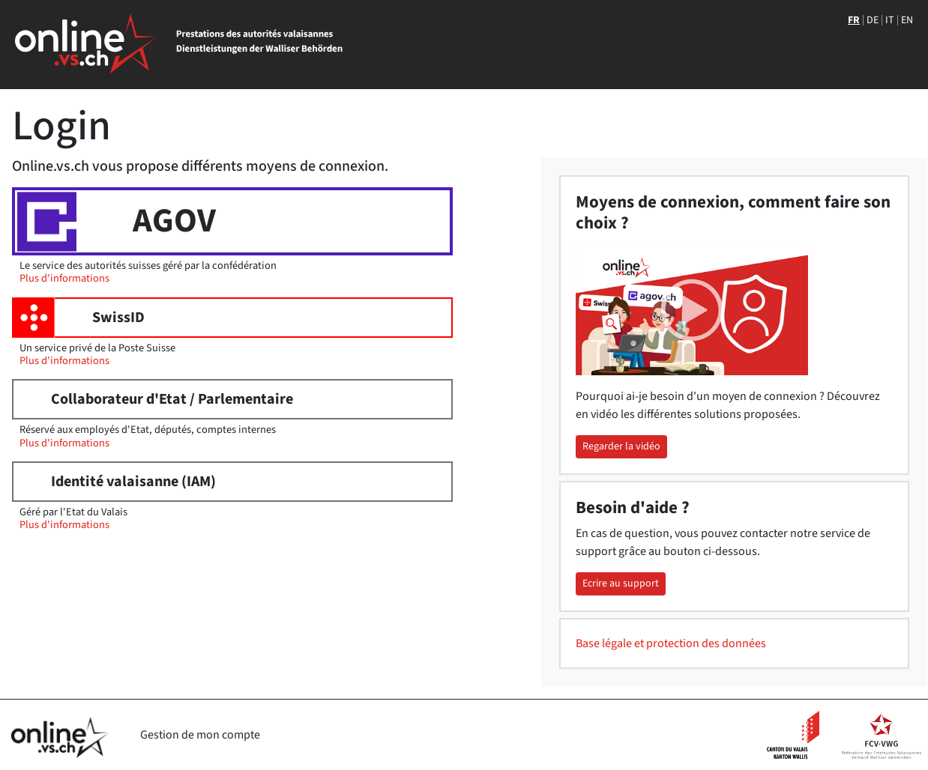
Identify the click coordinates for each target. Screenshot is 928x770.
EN (907, 20)
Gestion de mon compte (200, 735)
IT (889, 20)
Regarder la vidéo (621, 446)
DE (873, 20)
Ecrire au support (620, 583)
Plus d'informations (64, 278)
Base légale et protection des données (671, 643)
